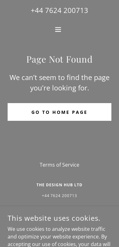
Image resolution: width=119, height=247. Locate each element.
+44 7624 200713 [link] (59, 10)
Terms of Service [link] (59, 164)
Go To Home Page (59, 112)
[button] (59, 29)
